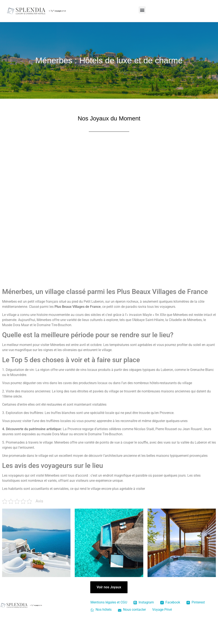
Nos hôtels (101, 610)
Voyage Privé (162, 610)
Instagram (143, 602)
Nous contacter (132, 610)
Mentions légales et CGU (108, 602)
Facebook (170, 602)
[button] (142, 9)
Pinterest (195, 602)
